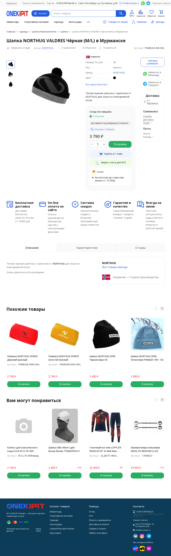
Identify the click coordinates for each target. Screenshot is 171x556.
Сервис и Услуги (97, 528)
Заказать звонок (161, 3)
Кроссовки (55, 532)
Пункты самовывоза (33, 3)
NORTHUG (48, 48)
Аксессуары (75, 21)
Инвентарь (12, 21)
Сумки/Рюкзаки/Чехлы (62, 528)
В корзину (120, 144)
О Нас (92, 511)
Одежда (58, 21)
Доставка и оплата (99, 524)
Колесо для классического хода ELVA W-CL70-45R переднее (22, 449)
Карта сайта (38, 529)
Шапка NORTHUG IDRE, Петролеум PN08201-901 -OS (147, 358)
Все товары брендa (115, 267)
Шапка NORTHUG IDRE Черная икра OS (102, 358)
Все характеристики (96, 84)
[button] (155, 308)
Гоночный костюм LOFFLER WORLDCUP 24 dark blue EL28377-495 (105, 449)
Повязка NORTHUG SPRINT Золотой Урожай (63, 358)
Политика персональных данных (17, 529)
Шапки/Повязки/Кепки (44, 31)
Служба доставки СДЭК (148, 119)
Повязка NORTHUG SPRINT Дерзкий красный (22, 358)
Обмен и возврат (98, 532)
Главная (10, 31)
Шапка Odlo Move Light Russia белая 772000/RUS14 (64, 449)
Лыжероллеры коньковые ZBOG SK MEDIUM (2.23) (145, 449)
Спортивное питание (36, 21)
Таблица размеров (152, 62)
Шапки (64, 31)
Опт (91, 515)
